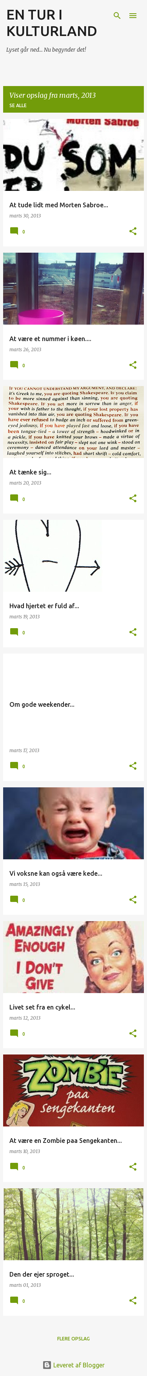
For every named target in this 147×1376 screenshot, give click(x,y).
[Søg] (117, 15)
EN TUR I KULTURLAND (51, 22)
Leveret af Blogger (73, 1365)
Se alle (18, 105)
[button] (133, 231)
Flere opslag (73, 1338)
